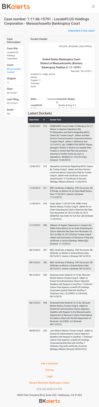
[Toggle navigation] (93, 6)
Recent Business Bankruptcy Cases (49, 382)
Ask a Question (49, 363)
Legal (49, 376)
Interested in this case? (81, 30)
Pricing (49, 369)
